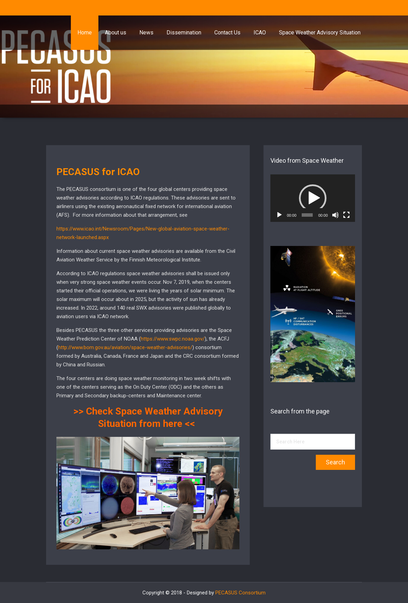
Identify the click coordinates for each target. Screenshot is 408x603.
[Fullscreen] (346, 215)
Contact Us (227, 32)
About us (115, 32)
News (146, 32)
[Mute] (335, 215)
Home (84, 32)
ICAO (260, 32)
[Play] (279, 215)
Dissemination (184, 32)
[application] (312, 198)
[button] (312, 198)
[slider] (307, 215)
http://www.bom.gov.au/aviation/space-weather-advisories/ (125, 347)
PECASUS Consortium (240, 593)
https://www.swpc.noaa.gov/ (173, 339)
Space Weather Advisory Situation (320, 32)
